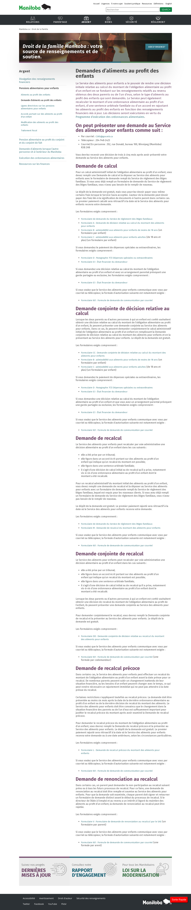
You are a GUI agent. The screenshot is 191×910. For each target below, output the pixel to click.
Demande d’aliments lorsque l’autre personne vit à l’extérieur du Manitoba (40, 150)
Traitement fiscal (29, 130)
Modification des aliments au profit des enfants (39, 123)
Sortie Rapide (179, 899)
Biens (108, 19)
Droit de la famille (40, 29)
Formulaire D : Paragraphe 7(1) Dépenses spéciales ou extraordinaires (119, 257)
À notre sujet (117, 3)
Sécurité (131, 19)
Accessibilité (29, 898)
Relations (33, 19)
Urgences (106, 3)
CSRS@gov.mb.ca (105, 136)
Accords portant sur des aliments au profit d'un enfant (41, 115)
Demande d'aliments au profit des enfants (41, 100)
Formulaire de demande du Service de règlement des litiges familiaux (119, 218)
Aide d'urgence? (155, 47)
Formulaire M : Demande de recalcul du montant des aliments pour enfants (122, 527)
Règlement (158, 19)
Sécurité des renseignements (90, 898)
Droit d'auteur (65, 898)
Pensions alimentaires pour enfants (39, 88)
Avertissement (46, 898)
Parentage (60, 19)
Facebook (39, 904)
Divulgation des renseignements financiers (37, 81)
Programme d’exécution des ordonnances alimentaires (111, 117)
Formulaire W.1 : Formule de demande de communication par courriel (119, 300)
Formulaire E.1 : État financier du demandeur (105, 261)
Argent (86, 19)
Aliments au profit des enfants (35, 95)
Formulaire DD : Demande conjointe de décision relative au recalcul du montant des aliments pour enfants (119, 638)
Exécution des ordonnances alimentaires (41, 158)
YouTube (52, 904)
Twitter (26, 904)
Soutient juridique (133, 3)
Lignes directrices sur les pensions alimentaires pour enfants (37, 107)
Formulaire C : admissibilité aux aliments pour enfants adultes (115, 237)
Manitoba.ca (24, 29)
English (169, 3)
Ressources (147, 3)
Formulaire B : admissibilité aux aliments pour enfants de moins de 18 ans (121, 230)
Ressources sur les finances (34, 164)
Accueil (97, 3)
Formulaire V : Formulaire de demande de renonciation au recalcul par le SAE (123, 821)
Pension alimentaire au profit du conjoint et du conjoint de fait (41, 141)
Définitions (159, 3)
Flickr (64, 904)
